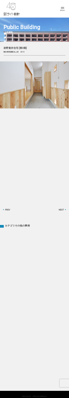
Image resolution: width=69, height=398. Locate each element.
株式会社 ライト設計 (12, 9)
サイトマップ (26, 396)
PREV (7, 210)
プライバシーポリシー (40, 396)
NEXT (61, 210)
